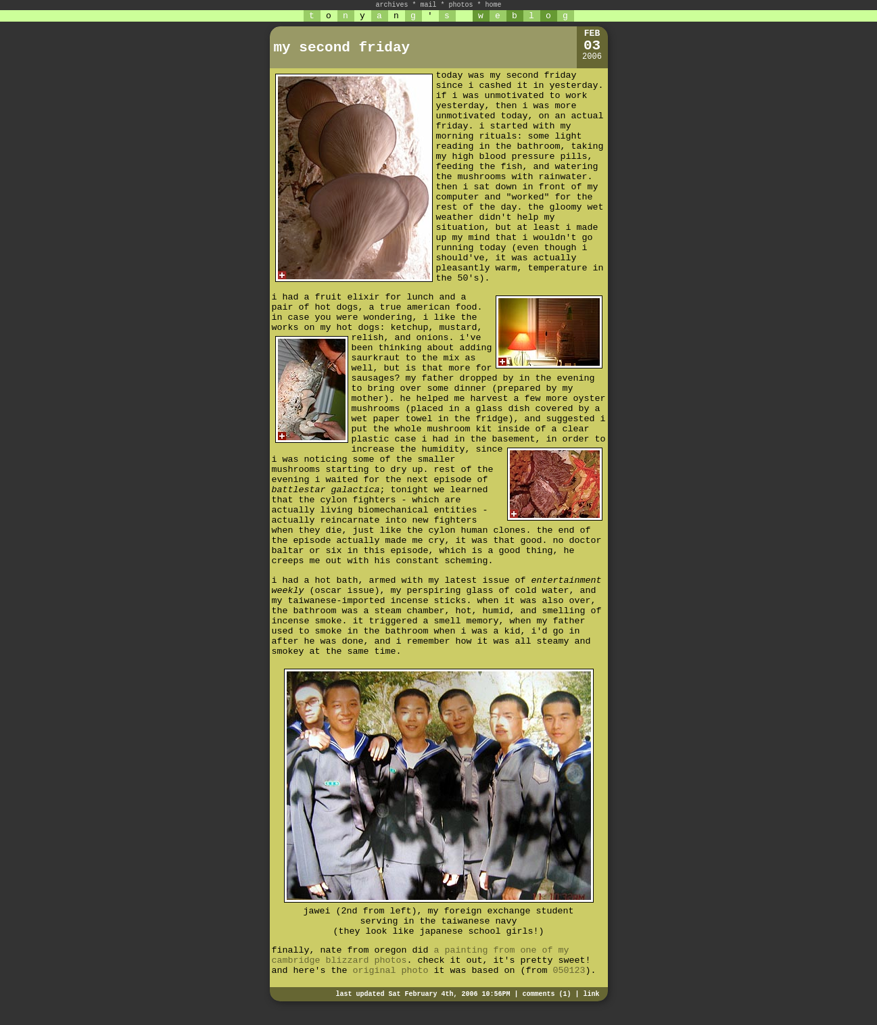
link (591, 994)
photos (461, 5)
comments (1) (546, 994)
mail (428, 5)
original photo (390, 971)
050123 (568, 971)
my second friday (342, 47)
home (493, 5)
